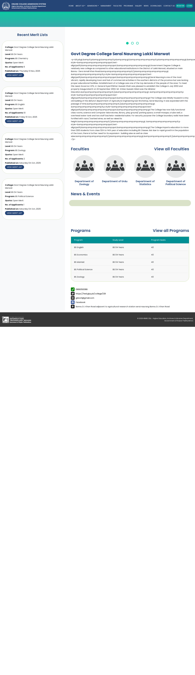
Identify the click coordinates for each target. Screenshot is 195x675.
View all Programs (171, 230)
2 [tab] (132, 43)
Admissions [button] (92, 6)
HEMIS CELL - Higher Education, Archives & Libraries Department (168, 318)
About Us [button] (80, 6)
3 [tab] (137, 43)
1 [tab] (127, 43)
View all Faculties (171, 149)
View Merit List (14, 75)
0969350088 (82, 289)
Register (180, 6)
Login (189, 6)
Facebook (80, 302)
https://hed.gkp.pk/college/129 (91, 293)
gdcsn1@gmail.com (85, 298)
